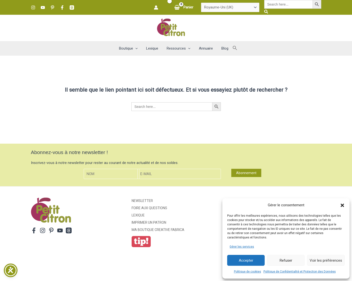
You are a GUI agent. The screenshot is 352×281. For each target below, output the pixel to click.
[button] (342, 205)
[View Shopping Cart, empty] (184, 7)
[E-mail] (179, 174)
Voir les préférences (326, 260)
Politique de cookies (247, 271)
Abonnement (246, 173)
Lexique (138, 215)
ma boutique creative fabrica (158, 230)
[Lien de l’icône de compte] (156, 7)
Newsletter (142, 201)
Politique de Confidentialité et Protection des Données (299, 271)
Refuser (286, 260)
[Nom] (111, 174)
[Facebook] (62, 7)
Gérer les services (242, 246)
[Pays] (230, 7)
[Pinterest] (52, 7)
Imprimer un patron (149, 222)
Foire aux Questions (149, 208)
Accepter (246, 260)
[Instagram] (33, 7)
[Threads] (72, 7)
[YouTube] (43, 7)
